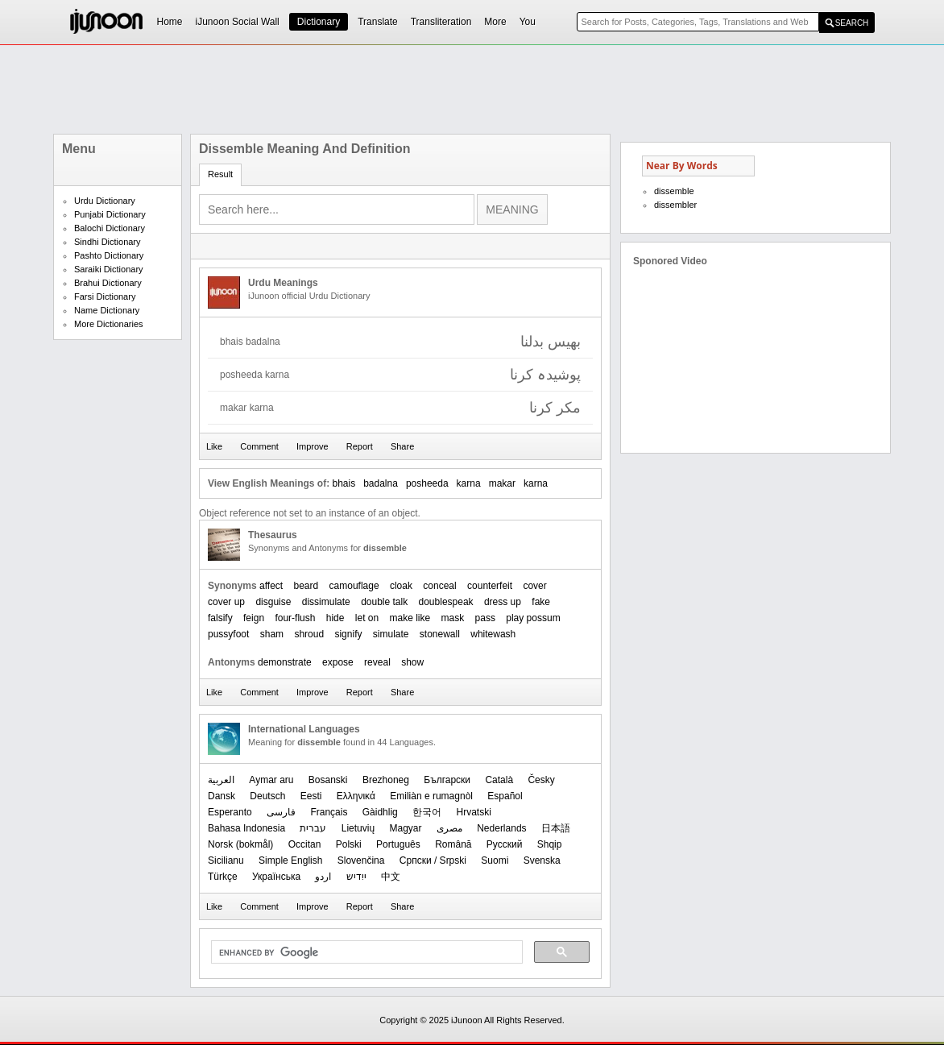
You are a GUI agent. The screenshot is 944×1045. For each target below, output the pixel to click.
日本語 (555, 828)
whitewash (492, 634)
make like (410, 618)
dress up (502, 602)
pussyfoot (228, 634)
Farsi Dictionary (104, 296)
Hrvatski (473, 812)
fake (541, 602)
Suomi (494, 860)
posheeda (427, 483)
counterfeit (489, 585)
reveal (377, 662)
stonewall (440, 634)
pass (485, 618)
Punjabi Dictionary (110, 214)
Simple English (290, 860)
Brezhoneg (385, 780)
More (495, 21)
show (412, 662)
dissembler (675, 204)
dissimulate (326, 602)
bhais (343, 483)
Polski (349, 844)
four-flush (295, 618)
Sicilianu (226, 860)
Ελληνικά (356, 796)
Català (499, 780)
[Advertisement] (472, 89)
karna (469, 483)
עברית (313, 828)
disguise (273, 602)
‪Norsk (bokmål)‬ (240, 844)
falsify (220, 618)
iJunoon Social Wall (237, 21)
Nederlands (501, 828)
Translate (378, 21)
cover (534, 585)
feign (253, 618)
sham (272, 634)
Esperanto (230, 812)
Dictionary (318, 21)
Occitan (304, 844)
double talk (384, 602)
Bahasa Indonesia (246, 828)
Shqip (549, 844)
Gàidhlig (380, 812)
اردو (323, 876)
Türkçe (223, 876)
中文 (390, 876)
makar (502, 483)
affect (271, 585)
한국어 (426, 812)
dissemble (674, 191)
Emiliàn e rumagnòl (431, 796)
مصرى (449, 828)
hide (335, 618)
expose (338, 662)
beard (306, 585)
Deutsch (267, 796)
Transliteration (441, 21)
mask (453, 618)
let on (367, 618)
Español (504, 796)
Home (170, 21)
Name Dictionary (106, 310)
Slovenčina (361, 860)
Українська (276, 876)
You (528, 21)
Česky (541, 780)
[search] (365, 952)
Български (447, 780)
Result (220, 174)
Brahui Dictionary (108, 283)
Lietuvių (358, 828)
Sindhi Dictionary (107, 242)
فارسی (281, 812)
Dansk (221, 796)
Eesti (311, 796)
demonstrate (285, 662)
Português (398, 844)
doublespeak (446, 602)
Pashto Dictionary (108, 255)
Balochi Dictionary (109, 228)
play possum (533, 618)
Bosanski (328, 780)
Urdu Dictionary (104, 200)
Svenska (542, 860)
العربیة (221, 780)
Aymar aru (271, 780)
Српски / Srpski (433, 860)
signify (348, 634)
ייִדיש (356, 876)
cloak (401, 585)
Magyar (405, 828)
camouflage (354, 585)
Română (453, 844)
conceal (439, 585)
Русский (504, 844)
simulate (391, 634)
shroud (309, 634)
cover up (226, 602)
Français (328, 812)
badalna (380, 483)
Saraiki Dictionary (108, 269)
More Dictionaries (108, 324)
